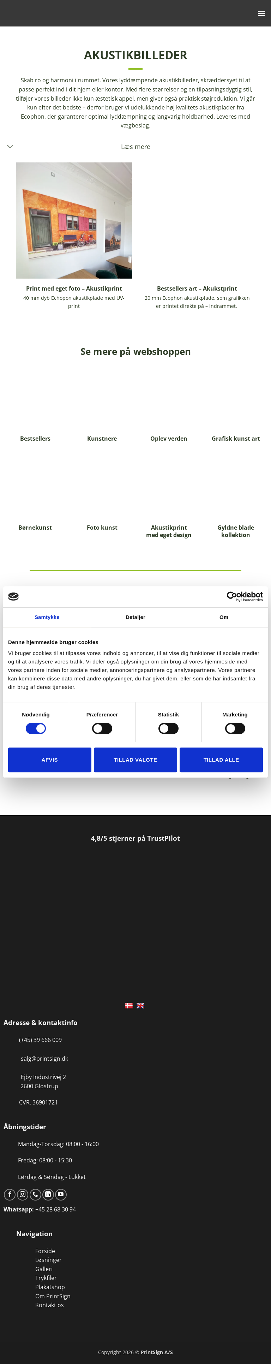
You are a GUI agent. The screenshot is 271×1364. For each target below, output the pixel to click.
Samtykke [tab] (47, 617)
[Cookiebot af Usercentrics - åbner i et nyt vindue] (232, 596)
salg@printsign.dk (44, 1058)
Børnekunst (35, 527)
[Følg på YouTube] (61, 1195)
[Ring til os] (35, 1195)
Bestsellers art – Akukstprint (197, 288)
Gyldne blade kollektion (235, 531)
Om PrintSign (53, 1296)
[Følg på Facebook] (10, 1195)
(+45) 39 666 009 (40, 1040)
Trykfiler (46, 1278)
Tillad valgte (135, 760)
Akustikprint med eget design (169, 531)
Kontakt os (49, 1305)
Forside (45, 1251)
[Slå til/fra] (10, 147)
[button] (261, 13)
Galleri (44, 1269)
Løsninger (48, 1260)
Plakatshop (50, 1287)
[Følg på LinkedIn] (48, 1195)
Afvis (50, 760)
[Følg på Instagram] (23, 1195)
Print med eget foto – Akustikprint (74, 288)
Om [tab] (223, 617)
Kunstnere (102, 438)
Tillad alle (221, 760)
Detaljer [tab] (135, 617)
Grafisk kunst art (236, 438)
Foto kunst (102, 527)
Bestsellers (35, 438)
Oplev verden (168, 438)
